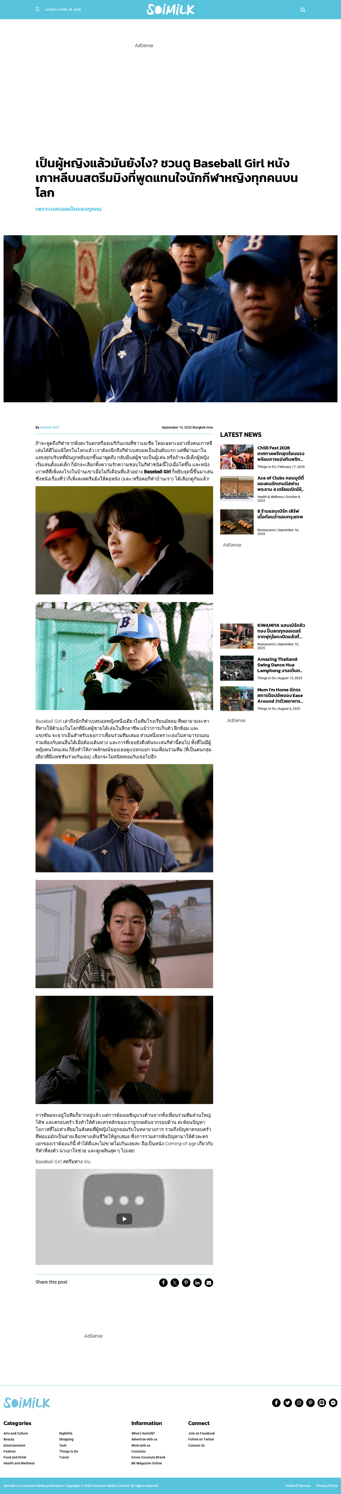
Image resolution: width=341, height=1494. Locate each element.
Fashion (10, 1451)
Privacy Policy (326, 1486)
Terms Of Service (298, 1486)
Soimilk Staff (49, 427)
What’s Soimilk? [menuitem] (143, 1433)
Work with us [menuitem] (140, 1445)
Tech (63, 1445)
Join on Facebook (201, 1433)
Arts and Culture (16, 1433)
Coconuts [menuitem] (138, 1451)
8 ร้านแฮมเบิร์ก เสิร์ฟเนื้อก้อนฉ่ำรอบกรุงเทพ (280, 513)
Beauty (9, 1439)
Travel (64, 1457)
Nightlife (65, 1433)
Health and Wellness (19, 1463)
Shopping (66, 1439)
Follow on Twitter (201, 1439)
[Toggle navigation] (37, 9)
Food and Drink (15, 1457)
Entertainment (14, 1445)
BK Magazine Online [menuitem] (146, 1463)
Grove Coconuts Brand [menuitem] (148, 1457)
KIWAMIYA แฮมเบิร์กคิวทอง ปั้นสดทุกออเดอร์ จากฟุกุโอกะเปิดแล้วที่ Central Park (281, 634)
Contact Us (196, 1445)
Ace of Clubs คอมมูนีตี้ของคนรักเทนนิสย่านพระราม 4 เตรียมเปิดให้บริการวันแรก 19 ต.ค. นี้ (280, 486)
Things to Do (68, 1451)
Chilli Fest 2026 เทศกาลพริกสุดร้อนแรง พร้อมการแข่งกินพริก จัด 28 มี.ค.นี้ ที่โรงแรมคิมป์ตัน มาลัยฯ (280, 459)
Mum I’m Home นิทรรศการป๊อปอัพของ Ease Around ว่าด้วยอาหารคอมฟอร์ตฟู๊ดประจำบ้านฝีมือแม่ (281, 701)
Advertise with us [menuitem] (144, 1439)
